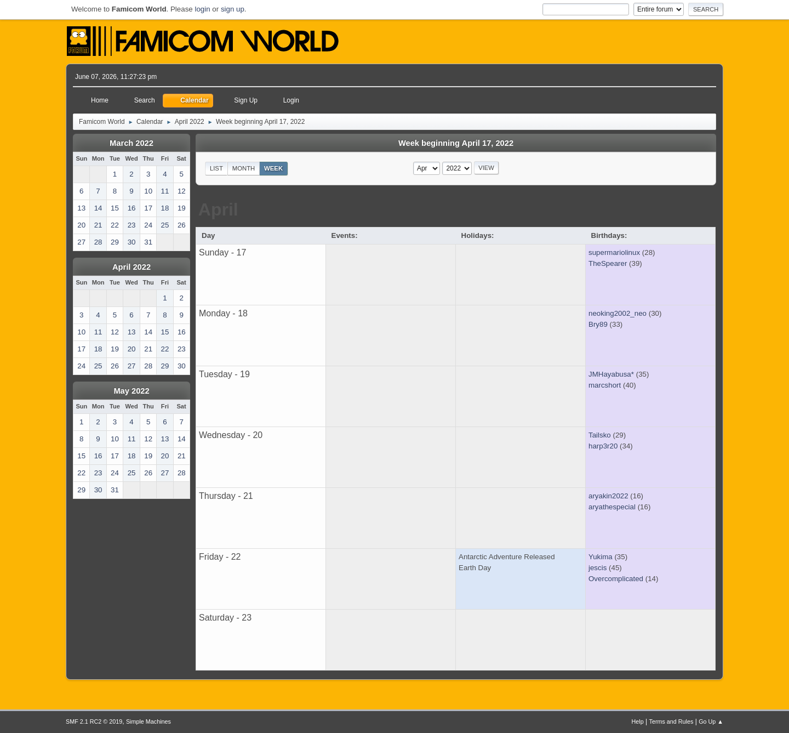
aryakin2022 (608, 496)
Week (273, 168)
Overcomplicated (615, 579)
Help (638, 721)
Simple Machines (148, 721)
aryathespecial (612, 507)
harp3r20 (603, 446)
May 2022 (131, 391)
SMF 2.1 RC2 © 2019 (94, 721)
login (202, 9)
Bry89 (598, 324)
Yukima (600, 557)
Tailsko (599, 435)
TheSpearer (607, 263)
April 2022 (131, 267)
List (216, 168)
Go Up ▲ (711, 721)
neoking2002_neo (617, 313)
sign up (232, 9)
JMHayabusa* (611, 374)
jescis (597, 568)
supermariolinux (614, 252)
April (218, 209)
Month (243, 168)
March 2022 (131, 143)
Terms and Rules (671, 721)
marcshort (604, 385)
